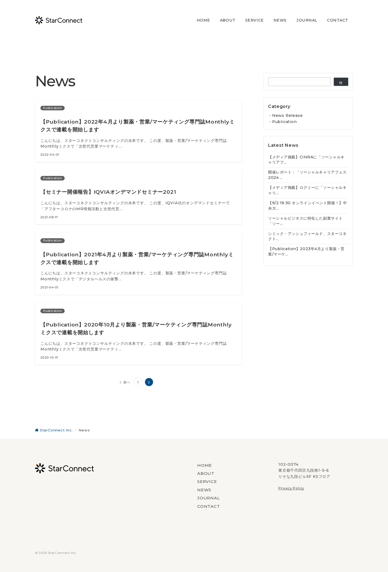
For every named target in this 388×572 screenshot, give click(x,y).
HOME (204, 465)
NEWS (204, 489)
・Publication (282, 121)
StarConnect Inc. (62, 553)
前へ (126, 382)
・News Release (285, 115)
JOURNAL (208, 497)
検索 (341, 83)
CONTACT (208, 506)
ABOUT (205, 473)
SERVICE (207, 481)
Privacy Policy (291, 488)
